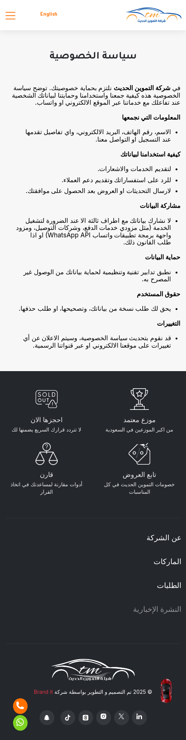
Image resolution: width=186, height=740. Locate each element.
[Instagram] (103, 717)
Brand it (43, 692)
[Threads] (85, 717)
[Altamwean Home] (154, 15)
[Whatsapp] (20, 723)
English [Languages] (48, 15)
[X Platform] (121, 717)
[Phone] (20, 706)
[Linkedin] (139, 717)
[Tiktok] (67, 717)
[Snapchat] (47, 717)
